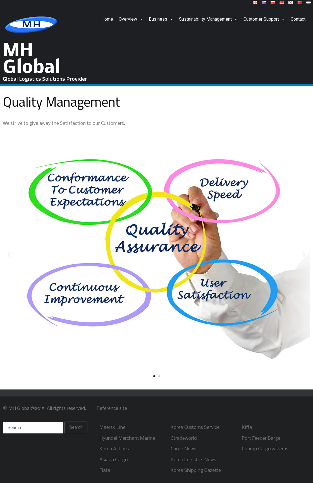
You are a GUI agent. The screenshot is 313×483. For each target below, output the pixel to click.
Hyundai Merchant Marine (127, 438)
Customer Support (264, 19)
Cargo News (183, 449)
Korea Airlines (114, 449)
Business (161, 19)
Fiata (104, 470)
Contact (298, 19)
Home (107, 19)
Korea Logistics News (193, 460)
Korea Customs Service (195, 427)
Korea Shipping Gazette (196, 470)
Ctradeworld (184, 438)
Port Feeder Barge (261, 438)
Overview (131, 19)
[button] (154, 376)
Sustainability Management (208, 19)
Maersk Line (112, 427)
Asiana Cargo (113, 460)
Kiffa (247, 427)
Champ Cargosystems (265, 449)
